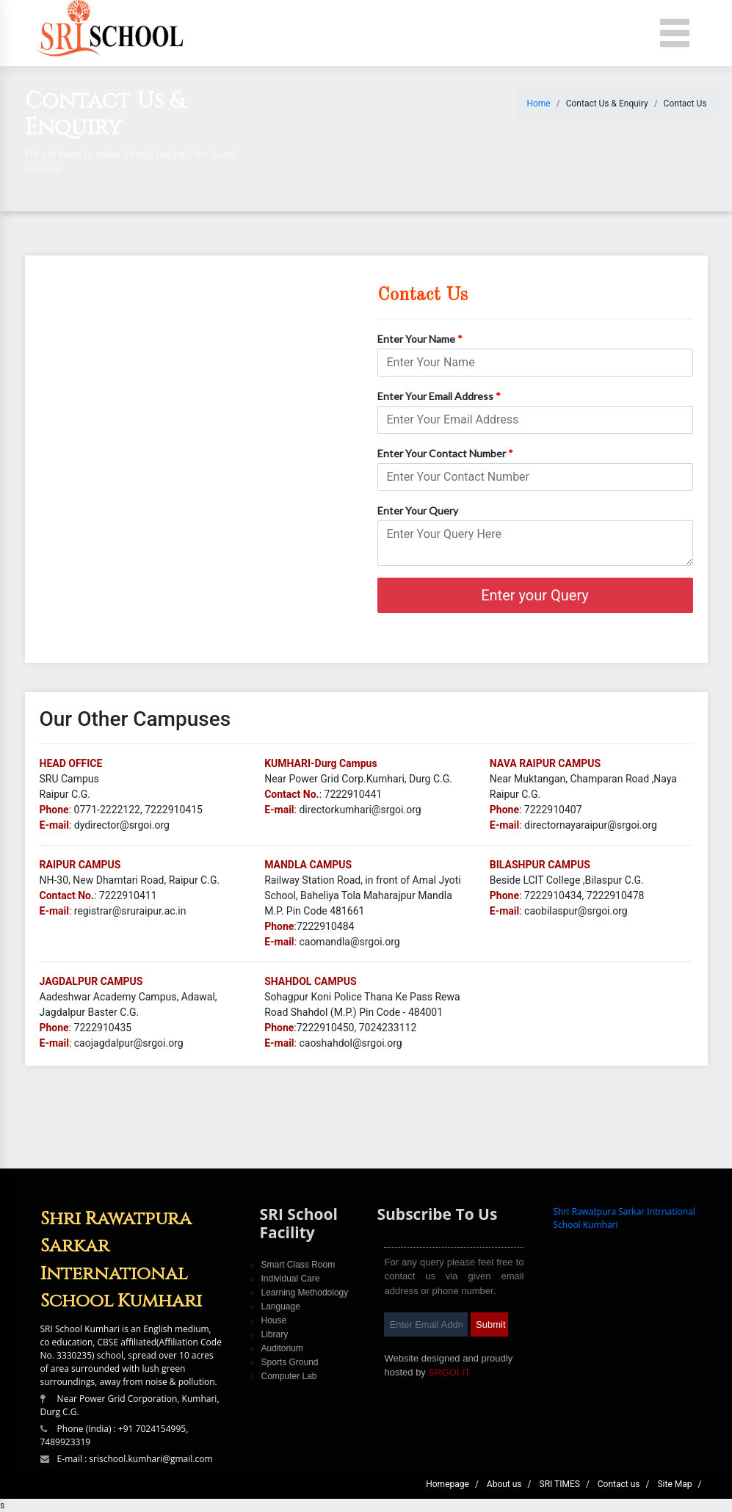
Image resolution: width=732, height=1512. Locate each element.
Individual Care (290, 1278)
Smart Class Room (298, 1265)
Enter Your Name (420, 338)
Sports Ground (289, 1362)
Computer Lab (288, 1376)
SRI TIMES (560, 1484)
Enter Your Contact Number (445, 453)
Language (280, 1306)
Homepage (447, 1484)
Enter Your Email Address (439, 396)
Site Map (674, 1484)
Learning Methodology (304, 1292)
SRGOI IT (449, 1372)
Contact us (619, 1484)
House (273, 1320)
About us (504, 1484)
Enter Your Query (417, 510)
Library (274, 1334)
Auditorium (281, 1348)
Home (538, 103)
